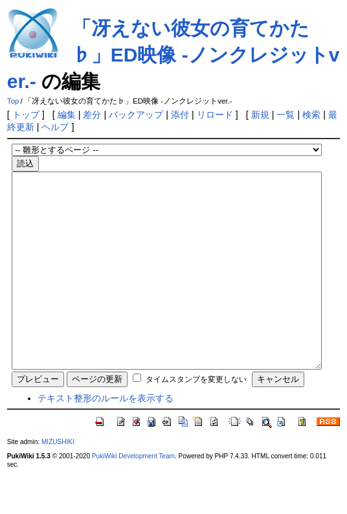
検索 (311, 114)
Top (13, 101)
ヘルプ (55, 127)
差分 (92, 114)
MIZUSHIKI (57, 480)
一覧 (285, 114)
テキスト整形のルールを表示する (106, 437)
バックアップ (136, 114)
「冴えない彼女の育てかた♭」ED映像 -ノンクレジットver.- (173, 54)
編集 (67, 114)
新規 (260, 114)
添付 (180, 114)
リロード (215, 114)
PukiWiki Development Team (133, 494)
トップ (25, 114)
